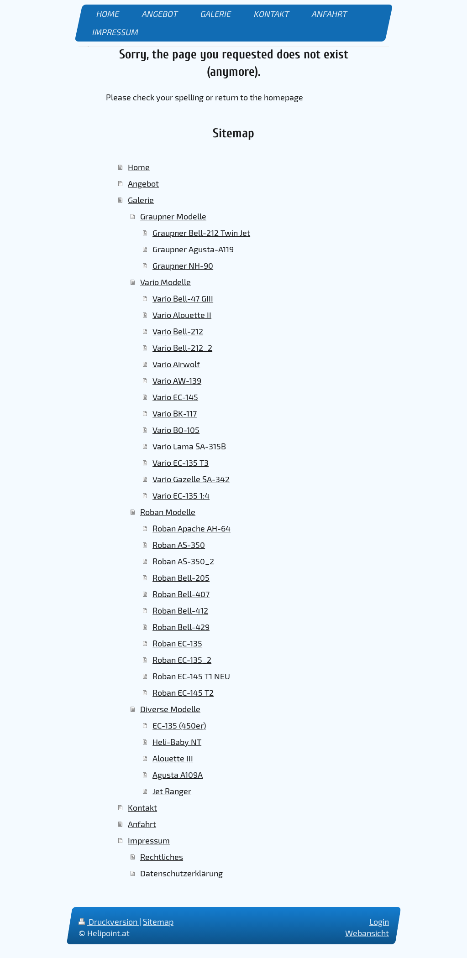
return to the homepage (259, 97)
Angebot (143, 183)
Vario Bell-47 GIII (182, 298)
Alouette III (172, 758)
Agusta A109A (177, 775)
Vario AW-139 (176, 380)
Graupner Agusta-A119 (193, 249)
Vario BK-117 (174, 413)
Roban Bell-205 (181, 578)
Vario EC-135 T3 (180, 463)
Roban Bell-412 (180, 610)
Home (139, 167)
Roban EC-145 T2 (183, 692)
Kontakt (142, 807)
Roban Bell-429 (181, 627)
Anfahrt (142, 824)
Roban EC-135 (177, 643)
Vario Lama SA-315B (189, 446)
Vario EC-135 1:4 (181, 495)
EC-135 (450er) (179, 725)
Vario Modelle (165, 282)
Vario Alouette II (181, 315)
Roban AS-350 (178, 545)
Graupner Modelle (173, 216)
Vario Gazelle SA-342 (191, 479)
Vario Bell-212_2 (182, 348)
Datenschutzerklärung (181, 873)
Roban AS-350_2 (183, 561)
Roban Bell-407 (181, 594)
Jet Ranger (171, 791)
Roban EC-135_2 (181, 660)
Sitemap (158, 921)
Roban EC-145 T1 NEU (191, 676)
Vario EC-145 (175, 397)
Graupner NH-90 (182, 265)
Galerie (141, 200)
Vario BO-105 (175, 430)
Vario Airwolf (176, 364)
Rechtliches (161, 857)
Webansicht (367, 933)
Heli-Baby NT (176, 742)
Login (379, 921)
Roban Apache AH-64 (191, 528)
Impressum (149, 840)
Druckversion (109, 921)
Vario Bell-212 (177, 331)
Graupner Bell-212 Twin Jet (201, 233)
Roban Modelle (167, 512)
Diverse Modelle (170, 709)
